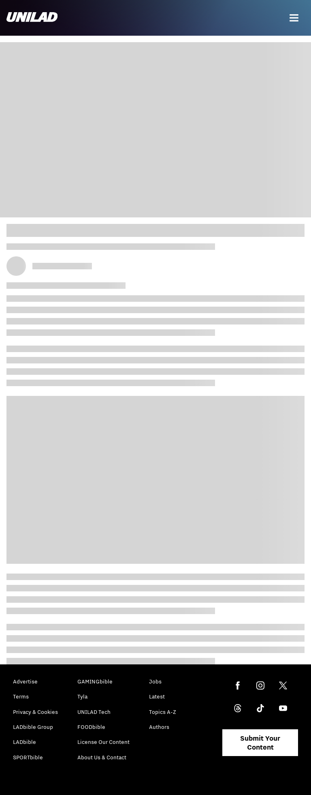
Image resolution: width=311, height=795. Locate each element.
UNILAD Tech (94, 712)
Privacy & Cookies (35, 712)
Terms (21, 696)
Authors (159, 727)
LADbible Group (33, 727)
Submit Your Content (260, 743)
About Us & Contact (101, 757)
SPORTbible (28, 757)
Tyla (82, 696)
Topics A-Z (162, 712)
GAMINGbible (95, 681)
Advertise (25, 681)
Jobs (155, 681)
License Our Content (103, 742)
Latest (157, 696)
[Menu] (294, 17)
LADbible (24, 742)
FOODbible (91, 727)
